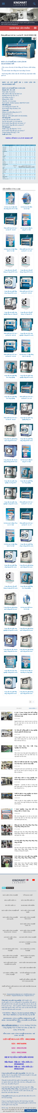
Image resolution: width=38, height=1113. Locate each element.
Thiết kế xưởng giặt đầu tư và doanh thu (27, 980)
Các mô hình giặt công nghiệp (10, 949)
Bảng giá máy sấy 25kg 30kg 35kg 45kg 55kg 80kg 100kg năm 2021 (25, 825)
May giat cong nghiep (30, 1107)
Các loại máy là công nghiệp (27, 949)
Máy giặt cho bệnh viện (28, 967)
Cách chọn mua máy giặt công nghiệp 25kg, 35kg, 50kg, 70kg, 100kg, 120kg (25, 856)
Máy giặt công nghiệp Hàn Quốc (10, 918)
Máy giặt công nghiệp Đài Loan (27, 918)
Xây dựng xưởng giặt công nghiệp (10, 973)
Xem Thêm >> (33, 708)
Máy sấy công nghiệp (21, 1111)
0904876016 (30, 1110)
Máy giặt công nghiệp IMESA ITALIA (27, 931)
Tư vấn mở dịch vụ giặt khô (28, 973)
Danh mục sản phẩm (27, 905)
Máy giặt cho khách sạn (27, 962)
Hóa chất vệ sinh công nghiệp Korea (24, 1109)
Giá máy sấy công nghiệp (27, 937)
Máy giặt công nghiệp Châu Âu (27, 924)
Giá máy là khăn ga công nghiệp (27, 942)
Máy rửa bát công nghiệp (8, 1109)
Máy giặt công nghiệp (10, 895)
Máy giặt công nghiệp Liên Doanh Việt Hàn (10, 956)
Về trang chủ (27, 895)
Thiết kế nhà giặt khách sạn (10, 987)
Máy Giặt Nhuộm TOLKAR (27, 986)
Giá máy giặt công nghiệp (10, 938)
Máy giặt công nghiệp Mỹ (10, 910)
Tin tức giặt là (10, 905)
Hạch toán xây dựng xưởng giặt (28, 956)
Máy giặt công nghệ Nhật (28, 911)
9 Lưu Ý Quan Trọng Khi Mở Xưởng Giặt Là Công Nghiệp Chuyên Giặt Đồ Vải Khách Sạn (25, 714)
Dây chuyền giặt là (27, 900)
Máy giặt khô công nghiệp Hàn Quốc (10, 963)
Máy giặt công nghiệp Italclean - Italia (10, 931)
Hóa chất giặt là (10, 900)
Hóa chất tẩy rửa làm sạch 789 (16, 1107)
